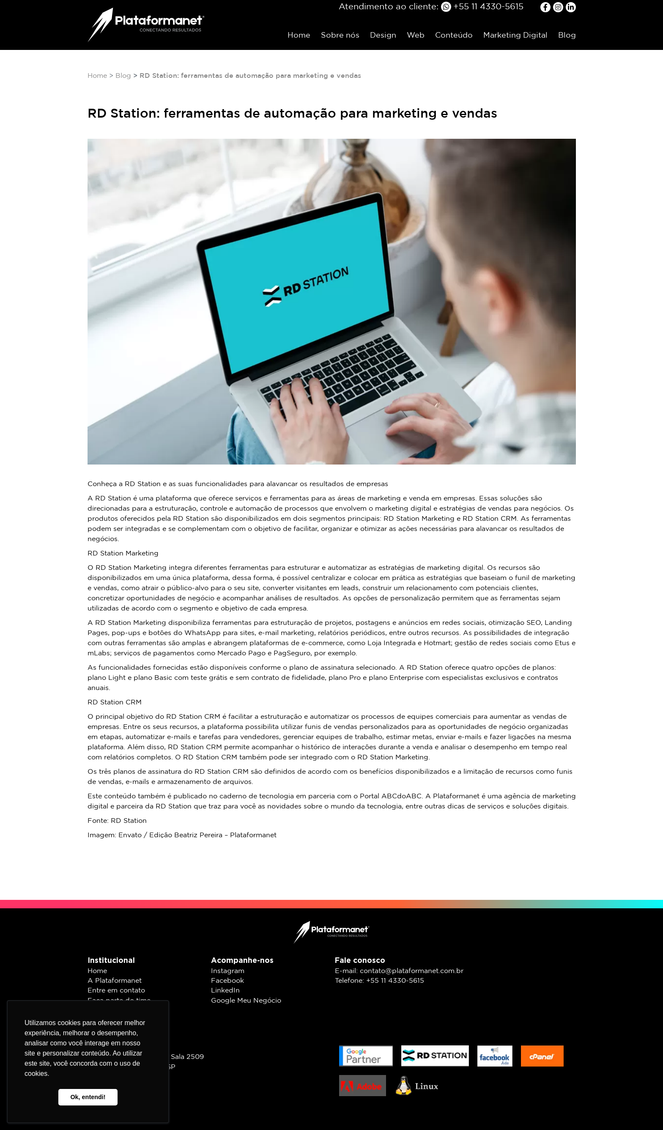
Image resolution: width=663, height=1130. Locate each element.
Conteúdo (454, 35)
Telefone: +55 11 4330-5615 (379, 981)
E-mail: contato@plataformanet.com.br (399, 971)
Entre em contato (116, 990)
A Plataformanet (115, 981)
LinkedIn (225, 990)
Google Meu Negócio (246, 1001)
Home (299, 35)
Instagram (227, 971)
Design (383, 35)
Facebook (227, 981)
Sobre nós (340, 35)
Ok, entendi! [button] (87, 1097)
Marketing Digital (515, 35)
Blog (567, 35)
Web (416, 35)
